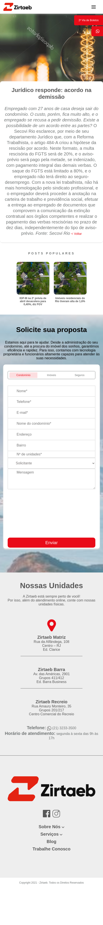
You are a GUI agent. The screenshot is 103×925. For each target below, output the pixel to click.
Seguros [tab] (80, 375)
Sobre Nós (49, 826)
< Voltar (76, 233)
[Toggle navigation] (93, 7)
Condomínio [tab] (23, 375)
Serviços (49, 834)
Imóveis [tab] (51, 375)
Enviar (51, 542)
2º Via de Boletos (89, 20)
